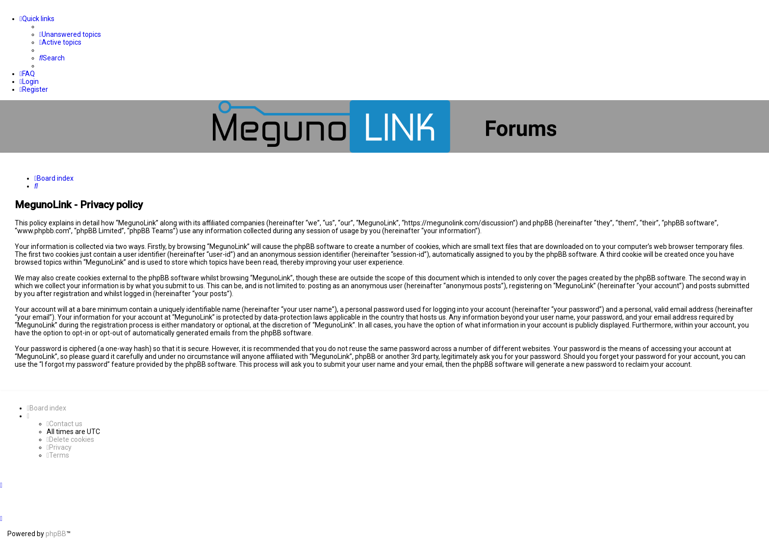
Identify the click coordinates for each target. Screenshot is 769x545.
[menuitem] (70, 34)
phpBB (56, 534)
